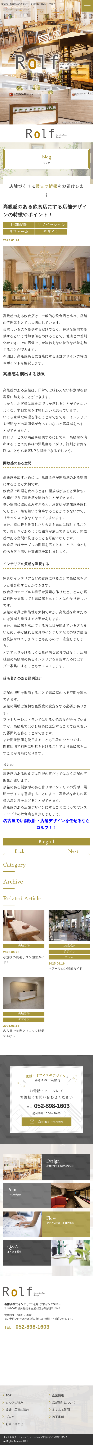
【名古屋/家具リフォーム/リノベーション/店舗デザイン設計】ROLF (35, 1437)
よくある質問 (61, 1409)
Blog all (46, 841)
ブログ (10, 1416)
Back (19, 851)
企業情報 (58, 1395)
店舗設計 (19, 225)
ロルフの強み (14, 1402)
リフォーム (19, 232)
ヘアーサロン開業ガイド (66, 968)
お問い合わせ (14, 1424)
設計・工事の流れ (17, 1409)
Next (73, 851)
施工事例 (58, 1416)
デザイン (51, 232)
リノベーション (51, 225)
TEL (46, 1106)
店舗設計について (64, 1402)
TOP (9, 1395)
